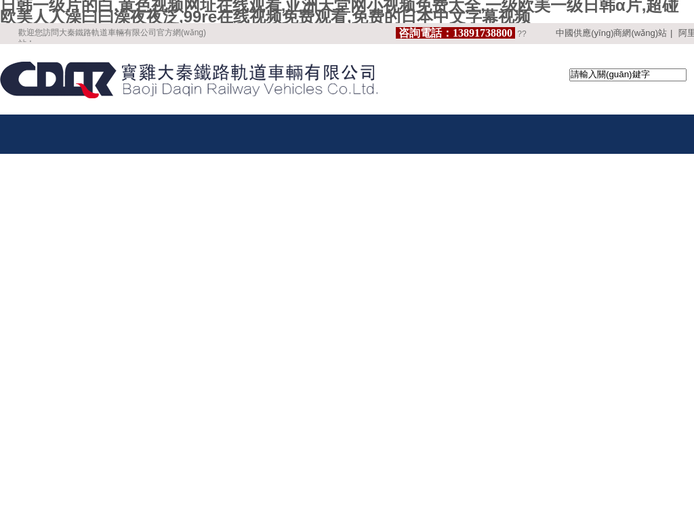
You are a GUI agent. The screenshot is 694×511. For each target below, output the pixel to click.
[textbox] (628, 74)
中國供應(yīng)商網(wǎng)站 (611, 33)
